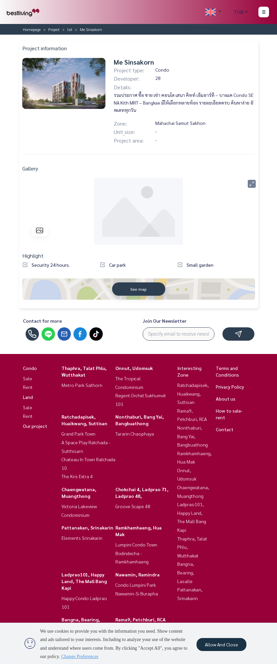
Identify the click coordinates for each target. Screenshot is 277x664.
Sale (27, 378)
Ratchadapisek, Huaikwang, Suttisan (193, 393)
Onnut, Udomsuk (134, 368)
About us (225, 399)
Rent (28, 387)
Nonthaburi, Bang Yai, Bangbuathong (192, 436)
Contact (224, 429)
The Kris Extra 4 (77, 476)
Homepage (32, 29)
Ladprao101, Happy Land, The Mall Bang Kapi (84, 581)
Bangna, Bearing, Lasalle (185, 572)
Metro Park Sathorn (82, 385)
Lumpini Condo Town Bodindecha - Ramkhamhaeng (136, 552)
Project (54, 29)
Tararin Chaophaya (134, 434)
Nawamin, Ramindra (137, 574)
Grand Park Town (78, 434)
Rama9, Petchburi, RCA (140, 619)
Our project (35, 426)
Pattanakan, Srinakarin (87, 527)
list (69, 29)
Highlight (33, 255)
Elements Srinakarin (82, 538)
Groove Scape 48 (132, 506)
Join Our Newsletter (165, 321)
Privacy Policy (230, 387)
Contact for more (42, 321)
